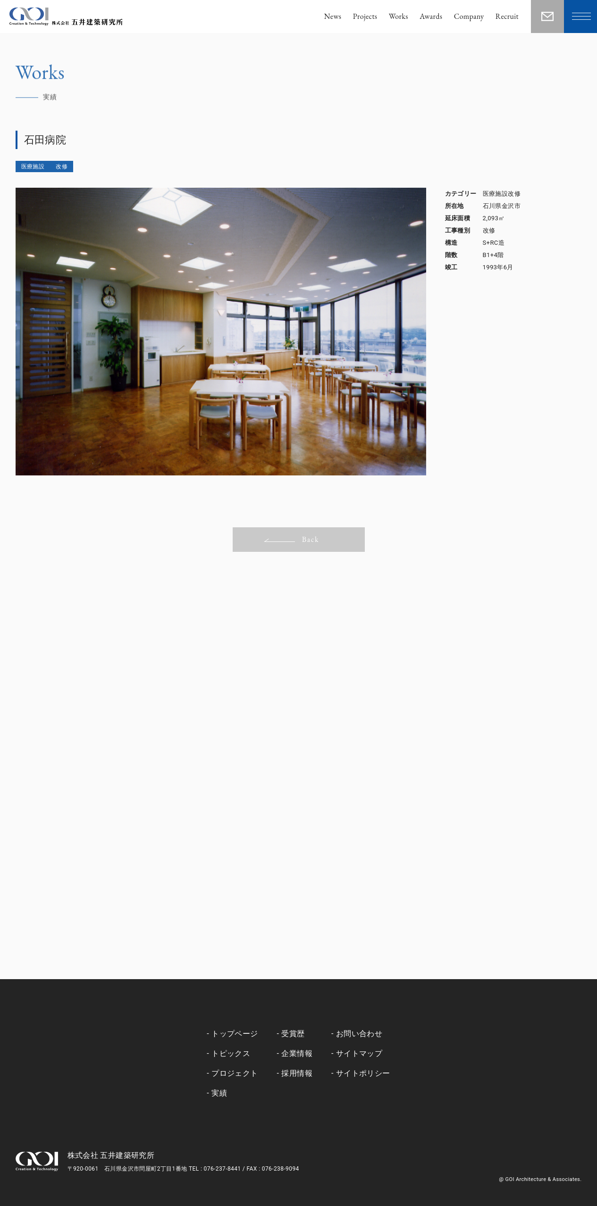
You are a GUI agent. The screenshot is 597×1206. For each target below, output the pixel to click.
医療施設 (33, 166)
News (333, 16)
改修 (61, 166)
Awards (431, 16)
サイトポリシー (363, 1073)
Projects (365, 16)
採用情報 (296, 1073)
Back (291, 539)
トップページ (234, 1033)
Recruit (507, 16)
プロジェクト (234, 1073)
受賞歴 (292, 1033)
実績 (219, 1093)
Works (398, 16)
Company (469, 16)
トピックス (230, 1053)
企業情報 (296, 1053)
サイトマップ (359, 1053)
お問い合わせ (359, 1033)
